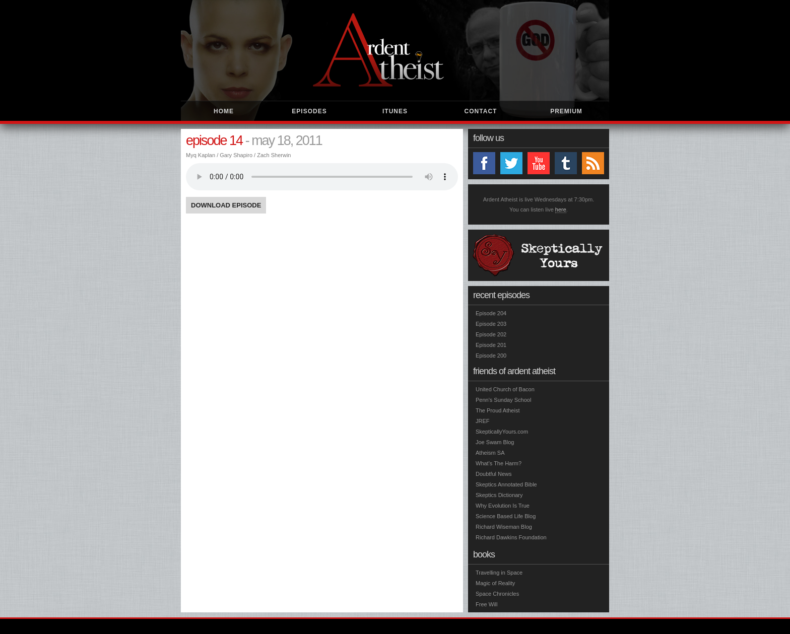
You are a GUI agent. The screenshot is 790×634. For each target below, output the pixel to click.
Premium (566, 111)
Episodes (309, 111)
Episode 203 (491, 324)
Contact (481, 111)
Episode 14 (214, 140)
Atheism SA (490, 453)
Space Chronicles (497, 594)
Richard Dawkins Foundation (511, 537)
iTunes (395, 111)
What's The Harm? (498, 463)
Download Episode (226, 205)
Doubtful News (494, 474)
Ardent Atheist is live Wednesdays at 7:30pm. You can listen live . (539, 204)
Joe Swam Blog (495, 442)
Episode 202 (491, 334)
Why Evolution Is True (503, 506)
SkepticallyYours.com (502, 432)
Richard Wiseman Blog (504, 527)
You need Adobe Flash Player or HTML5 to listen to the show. (322, 176)
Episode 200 (491, 356)
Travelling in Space (499, 573)
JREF (483, 421)
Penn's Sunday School (503, 400)
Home (224, 111)
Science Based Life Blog (506, 516)
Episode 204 (491, 313)
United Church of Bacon (505, 389)
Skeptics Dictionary (499, 495)
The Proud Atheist (497, 410)
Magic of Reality (495, 583)
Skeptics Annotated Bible (506, 484)
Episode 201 (491, 345)
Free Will (486, 604)
